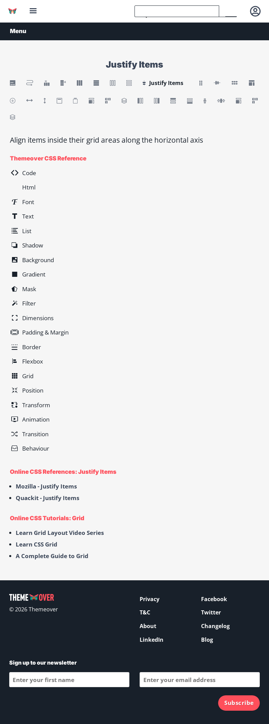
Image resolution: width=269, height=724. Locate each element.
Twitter (211, 612)
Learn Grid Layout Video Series (60, 533)
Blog (207, 639)
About (148, 626)
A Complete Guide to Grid (52, 556)
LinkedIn (152, 639)
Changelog (215, 626)
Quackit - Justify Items (47, 498)
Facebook (214, 599)
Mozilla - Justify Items (46, 486)
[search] (176, 11)
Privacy (149, 599)
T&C (145, 612)
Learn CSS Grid (36, 544)
